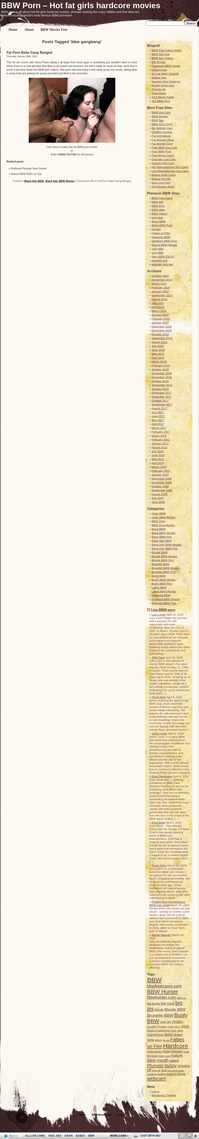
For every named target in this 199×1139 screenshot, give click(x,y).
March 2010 (159, 467)
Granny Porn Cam (163, 163)
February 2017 (161, 431)
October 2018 (160, 381)
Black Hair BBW (34, 181)
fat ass (166, 1040)
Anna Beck (158, 822)
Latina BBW (159, 587)
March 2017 (159, 428)
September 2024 (162, 279)
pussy (171, 1065)
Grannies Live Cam (164, 159)
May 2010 (158, 459)
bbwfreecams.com (164, 986)
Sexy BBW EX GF (163, 256)
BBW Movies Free (54, 29)
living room (164, 1056)
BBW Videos (159, 213)
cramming (155, 1035)
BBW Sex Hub (161, 54)
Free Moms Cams (163, 155)
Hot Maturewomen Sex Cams (170, 167)
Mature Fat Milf (161, 178)
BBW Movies (160, 116)
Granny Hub (159, 69)
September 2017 (162, 404)
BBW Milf (157, 202)
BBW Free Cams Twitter (167, 50)
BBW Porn (158, 206)
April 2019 (157, 357)
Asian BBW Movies (163, 517)
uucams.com (160, 260)
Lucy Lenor (158, 614)
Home (13, 29)
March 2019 (159, 361)
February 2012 (161, 439)
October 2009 (160, 486)
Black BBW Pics (162, 537)
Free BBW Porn (161, 151)
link (195, 1071)
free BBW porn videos (46, 69)
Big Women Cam (162, 128)
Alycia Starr (158, 697)
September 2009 (162, 490)
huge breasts (173, 1051)
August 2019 (159, 342)
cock (185, 1026)
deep (168, 1034)
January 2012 (160, 443)
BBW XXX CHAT (162, 124)
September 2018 (162, 385)
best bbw (157, 217)
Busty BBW (159, 576)
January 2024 (160, 291)
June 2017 (158, 416)
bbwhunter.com (161, 997)
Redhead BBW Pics (164, 603)
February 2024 (161, 287)
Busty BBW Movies (164, 579)
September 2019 (162, 338)
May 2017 (158, 420)
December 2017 (162, 392)
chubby (177, 1022)
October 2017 (160, 400)
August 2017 (159, 408)
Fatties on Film (161, 233)
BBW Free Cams (162, 198)
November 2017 (162, 396)
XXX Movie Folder (163, 97)
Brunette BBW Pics (164, 572)
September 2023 (162, 295)
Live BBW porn (163, 610)
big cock (168, 1003)
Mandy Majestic (161, 935)
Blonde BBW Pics (163, 560)
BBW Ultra (158, 209)
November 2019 (162, 330)
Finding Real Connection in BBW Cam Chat (167, 903)
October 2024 (160, 275)
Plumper (155, 1065)
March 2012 (159, 435)
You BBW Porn (161, 101)
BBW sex (181, 998)
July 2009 (158, 498)
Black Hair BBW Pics (165, 548)
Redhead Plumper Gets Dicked (29, 168)
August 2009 (159, 494)
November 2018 (162, 377)
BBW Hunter (162, 992)
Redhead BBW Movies (166, 599)
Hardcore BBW (161, 237)
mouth (163, 1060)
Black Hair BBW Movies (60, 181)
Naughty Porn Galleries (166, 81)
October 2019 (160, 334)
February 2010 (161, 470)
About (29, 29)
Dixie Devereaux (162, 776)
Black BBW (159, 221)
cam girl (165, 1022)
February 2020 (161, 318)
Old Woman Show (163, 186)
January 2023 (160, 314)
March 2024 (159, 283)
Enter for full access (72, 154)
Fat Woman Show (163, 139)
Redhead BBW (161, 595)
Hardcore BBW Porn (164, 241)
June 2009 (158, 502)
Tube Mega (159, 93)
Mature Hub (159, 77)
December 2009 (162, 478)
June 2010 (158, 455)
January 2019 (160, 369)
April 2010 (157, 463)
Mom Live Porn (161, 182)
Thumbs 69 (159, 89)
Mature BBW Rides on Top (26, 173)
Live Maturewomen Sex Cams (170, 171)
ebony (158, 1040)
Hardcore (175, 1045)
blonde (159, 1009)
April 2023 (157, 307)
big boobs (153, 1003)
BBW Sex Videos (162, 58)
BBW (154, 979)
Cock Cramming (158, 1030)
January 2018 (160, 389)
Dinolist (156, 229)
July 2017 (158, 412)
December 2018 (162, 373)
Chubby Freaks (156, 1026)
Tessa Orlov (159, 865)
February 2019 (161, 365)
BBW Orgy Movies (163, 525)
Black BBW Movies (163, 533)
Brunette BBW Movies (165, 568)
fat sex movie (20, 62)
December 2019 (162, 326)
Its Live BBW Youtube (165, 73)
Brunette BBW (160, 564)
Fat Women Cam (162, 143)
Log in (121, 1114)
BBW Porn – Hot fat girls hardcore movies (80, 5)
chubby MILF (173, 1026)
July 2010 (158, 451)
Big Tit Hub (158, 62)
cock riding (177, 1030)
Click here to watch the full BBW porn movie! (72, 147)
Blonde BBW (160, 552)
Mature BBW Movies (164, 245)
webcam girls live (162, 264)
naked (174, 1061)
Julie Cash (158, 657)
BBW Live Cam (161, 112)
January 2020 (160, 322)
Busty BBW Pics (162, 583)
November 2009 (162, 482)
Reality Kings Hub (163, 85)
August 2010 (159, 447)
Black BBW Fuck (162, 225)
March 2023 (159, 311)
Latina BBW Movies (164, 591)
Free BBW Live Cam (164, 147)
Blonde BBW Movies (164, 556)
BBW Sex (158, 120)
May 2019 (158, 353)
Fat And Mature (161, 136)
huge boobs (154, 1051)
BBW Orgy (158, 521)
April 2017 (157, 424)
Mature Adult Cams (164, 175)
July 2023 (158, 303)
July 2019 (158, 346)
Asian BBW (158, 513)
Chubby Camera (162, 132)
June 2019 (158, 350)
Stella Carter (159, 733)
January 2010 (160, 474)
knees (154, 1056)
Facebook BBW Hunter (166, 66)
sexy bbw (157, 248)
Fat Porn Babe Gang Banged (29, 52)
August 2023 (159, 299)
